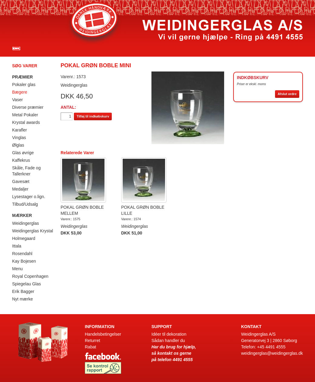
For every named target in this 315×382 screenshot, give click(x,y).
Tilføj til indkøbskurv (93, 116)
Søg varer (24, 65)
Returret (92, 340)
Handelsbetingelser (103, 334)
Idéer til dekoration (168, 334)
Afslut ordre (287, 94)
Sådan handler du (168, 340)
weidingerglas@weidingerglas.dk (272, 353)
